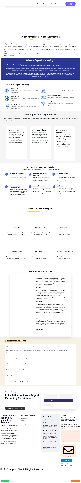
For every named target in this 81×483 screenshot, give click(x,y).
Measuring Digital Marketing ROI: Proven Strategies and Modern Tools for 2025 (50, 443)
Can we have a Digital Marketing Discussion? (19, 387)
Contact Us (57, 3)
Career (52, 3)
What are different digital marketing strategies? (19, 381)
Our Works (37, 3)
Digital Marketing (24, 426)
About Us (25, 3)
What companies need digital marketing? (17, 369)
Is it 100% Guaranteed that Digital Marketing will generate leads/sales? (26, 375)
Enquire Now (67, 466)
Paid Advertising (39, 129)
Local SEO (23, 430)
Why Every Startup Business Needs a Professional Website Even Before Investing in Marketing (50, 432)
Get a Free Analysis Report (15, 414)
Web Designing (24, 424)
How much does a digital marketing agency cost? (20, 362)
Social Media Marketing (26, 434)
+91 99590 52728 (11, 410)
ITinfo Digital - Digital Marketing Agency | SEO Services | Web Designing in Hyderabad (70, 425)
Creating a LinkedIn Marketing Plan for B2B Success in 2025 (50, 448)
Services (31, 3)
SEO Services (14, 129)
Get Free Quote (70, 4)
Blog (49, 3)
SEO (22, 428)
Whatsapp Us (5, 480)
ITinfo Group (7, 475)
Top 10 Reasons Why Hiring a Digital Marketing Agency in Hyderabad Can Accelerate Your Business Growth (50, 438)
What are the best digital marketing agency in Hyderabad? (22, 351)
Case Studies (44, 3)
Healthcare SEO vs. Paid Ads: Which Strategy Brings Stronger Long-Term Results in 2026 (50, 427)
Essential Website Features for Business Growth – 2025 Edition (49, 452)
